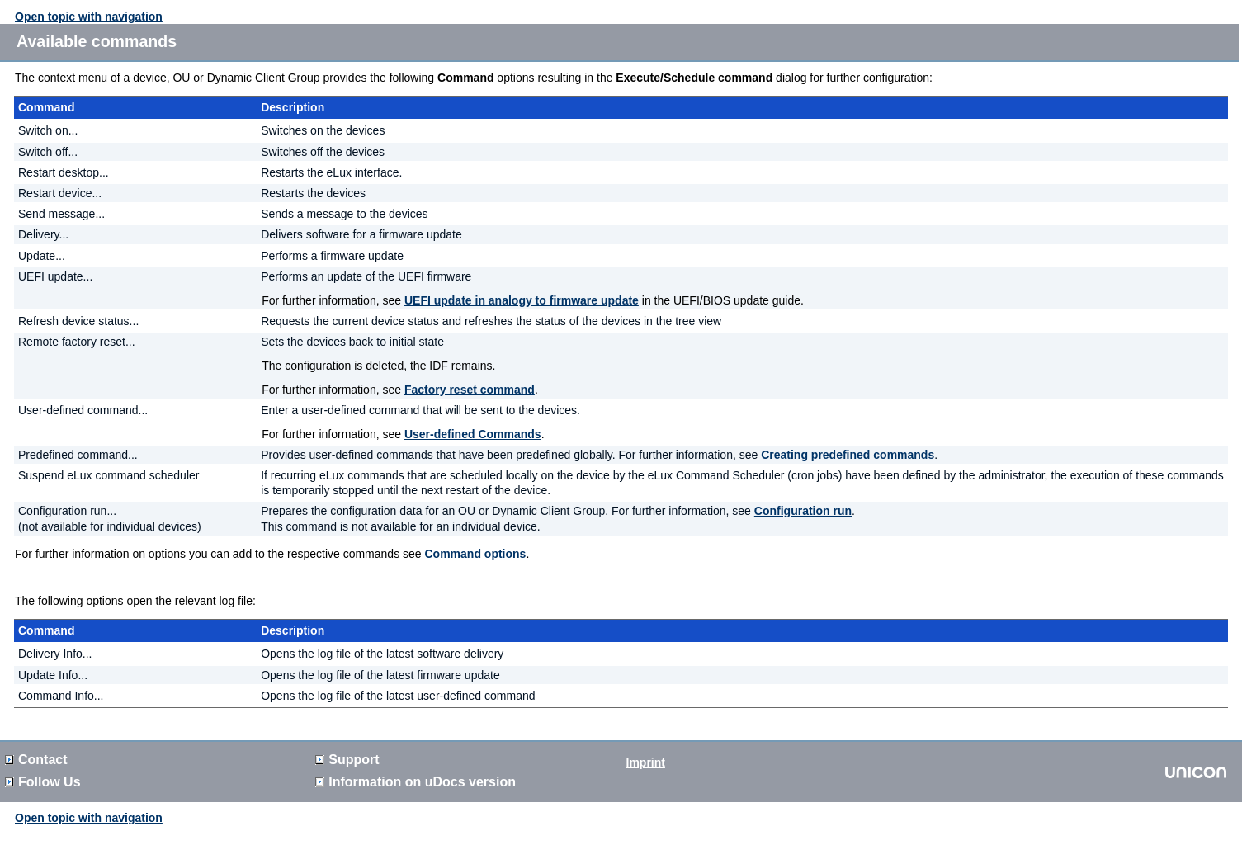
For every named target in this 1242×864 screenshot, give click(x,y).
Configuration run (803, 510)
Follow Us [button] (43, 782)
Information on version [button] (415, 782)
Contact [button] (36, 760)
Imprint (645, 762)
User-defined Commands (472, 434)
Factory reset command (469, 389)
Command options (476, 553)
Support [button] (347, 760)
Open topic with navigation (89, 16)
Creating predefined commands (847, 454)
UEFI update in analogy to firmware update (521, 300)
